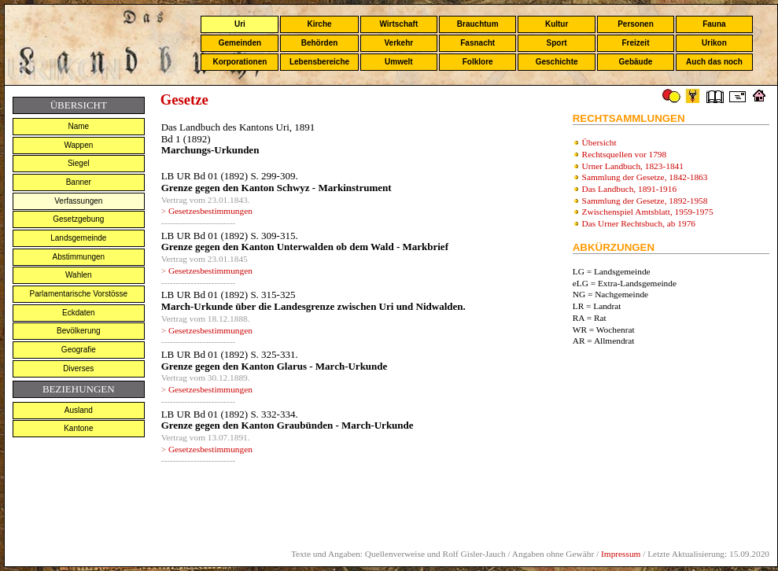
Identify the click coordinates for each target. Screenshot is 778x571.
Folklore (478, 61)
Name (78, 126)
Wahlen (78, 275)
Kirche (319, 24)
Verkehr (398, 43)
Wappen (78, 145)
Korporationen (239, 61)
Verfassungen (78, 201)
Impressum (620, 553)
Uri (239, 24)
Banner (78, 182)
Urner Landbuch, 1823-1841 (633, 166)
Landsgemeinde (78, 238)
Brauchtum (478, 24)
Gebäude (636, 61)
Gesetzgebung (78, 219)
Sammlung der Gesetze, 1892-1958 (645, 200)
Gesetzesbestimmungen (210, 211)
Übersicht (599, 142)
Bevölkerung (79, 330)
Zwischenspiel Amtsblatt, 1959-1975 (647, 211)
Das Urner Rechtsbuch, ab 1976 (638, 223)
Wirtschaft (398, 24)
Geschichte (557, 61)
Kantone (78, 428)
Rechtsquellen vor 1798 (624, 154)
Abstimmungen (78, 256)
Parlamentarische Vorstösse (79, 293)
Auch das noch (714, 61)
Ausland (79, 410)
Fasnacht (477, 43)
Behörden (319, 43)
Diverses (78, 368)
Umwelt (399, 61)
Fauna (713, 24)
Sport (557, 43)
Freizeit (635, 43)
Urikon (714, 43)
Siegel (79, 163)
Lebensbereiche (319, 61)
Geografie (78, 349)
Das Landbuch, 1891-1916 (629, 188)
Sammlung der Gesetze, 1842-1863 (645, 177)
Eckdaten (78, 312)
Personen (636, 24)
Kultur (556, 24)
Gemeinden (240, 43)
